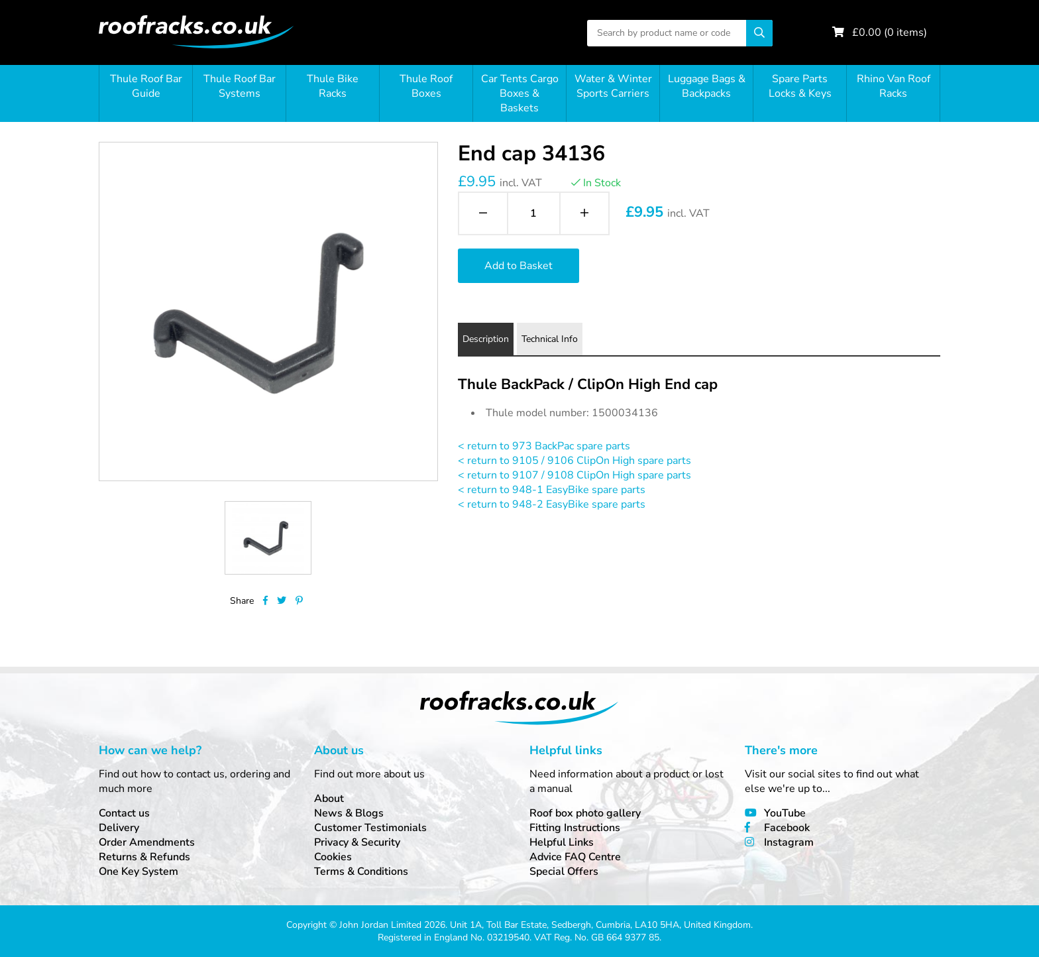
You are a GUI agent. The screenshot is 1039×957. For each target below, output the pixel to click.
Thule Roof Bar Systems (239, 86)
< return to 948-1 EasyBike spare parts (551, 489)
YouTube (785, 813)
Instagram (789, 842)
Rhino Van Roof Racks (893, 86)
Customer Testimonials (370, 827)
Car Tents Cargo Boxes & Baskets (520, 93)
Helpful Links (561, 842)
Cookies (333, 857)
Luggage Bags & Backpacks (706, 86)
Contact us (124, 813)
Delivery (119, 827)
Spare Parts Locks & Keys (800, 86)
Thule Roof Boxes (426, 86)
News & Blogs (349, 813)
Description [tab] (486, 339)
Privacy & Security (357, 842)
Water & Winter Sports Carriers (613, 86)
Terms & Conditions (361, 871)
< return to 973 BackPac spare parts (544, 446)
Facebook (787, 827)
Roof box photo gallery (585, 813)
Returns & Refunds (144, 857)
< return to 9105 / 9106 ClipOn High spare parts (574, 460)
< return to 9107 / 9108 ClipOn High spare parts (574, 475)
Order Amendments (147, 842)
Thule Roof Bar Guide (146, 86)
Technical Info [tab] (549, 339)
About (329, 798)
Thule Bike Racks (332, 86)
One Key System (138, 871)
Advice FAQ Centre (575, 857)
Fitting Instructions (574, 827)
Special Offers (563, 871)
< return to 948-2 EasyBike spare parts (551, 504)
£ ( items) (889, 32)
